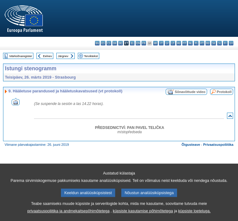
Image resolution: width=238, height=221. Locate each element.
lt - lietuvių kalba (173, 43)
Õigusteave (191, 144)
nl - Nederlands (190, 43)
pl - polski (196, 43)
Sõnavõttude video (190, 92)
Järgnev (63, 56)
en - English (138, 43)
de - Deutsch (120, 43)
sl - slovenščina (219, 43)
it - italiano (161, 43)
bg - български (97, 43)
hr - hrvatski (155, 43)
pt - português (202, 43)
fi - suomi (225, 43)
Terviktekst (91, 56)
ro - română (208, 43)
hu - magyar (178, 43)
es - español (103, 43)
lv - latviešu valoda (167, 43)
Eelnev (47, 56)
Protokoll (224, 92)
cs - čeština (109, 43)
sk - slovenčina (213, 43)
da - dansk (114, 43)
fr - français (144, 43)
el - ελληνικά (132, 43)
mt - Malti (184, 43)
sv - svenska (231, 43)
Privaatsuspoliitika (218, 144)
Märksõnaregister (20, 56)
